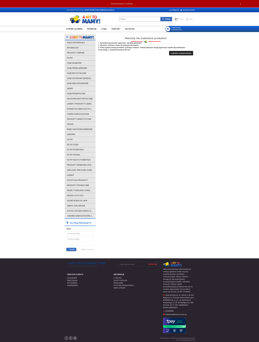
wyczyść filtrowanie (88, 249)
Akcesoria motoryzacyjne (80, 98)
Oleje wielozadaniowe (77, 83)
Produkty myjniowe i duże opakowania (81, 165)
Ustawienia (72, 283)
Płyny (70, 58)
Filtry (70, 139)
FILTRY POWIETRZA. (75, 149)
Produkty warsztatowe (79, 119)
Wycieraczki (73, 47)
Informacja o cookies (168, 338)
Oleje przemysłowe (76, 93)
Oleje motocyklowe (76, 73)
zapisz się (153, 264)
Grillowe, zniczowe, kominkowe (81, 170)
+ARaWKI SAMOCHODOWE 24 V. (81, 216)
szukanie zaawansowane (181, 53)
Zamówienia (72, 285)
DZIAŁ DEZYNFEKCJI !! (76, 42)
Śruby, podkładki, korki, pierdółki (81, 190)
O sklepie (117, 278)
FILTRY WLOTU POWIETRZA (79, 160)
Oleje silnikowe (74, 63)
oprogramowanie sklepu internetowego (185, 339)
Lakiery (70, 175)
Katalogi (129, 29)
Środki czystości (75, 195)
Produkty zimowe (75, 52)
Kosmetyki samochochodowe (81, 109)
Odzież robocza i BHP (77, 200)
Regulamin (118, 283)
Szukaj (166, 19)
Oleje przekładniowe (77, 68)
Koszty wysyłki (120, 280)
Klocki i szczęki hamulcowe (80, 211)
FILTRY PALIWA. (73, 154)
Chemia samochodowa (78, 114)
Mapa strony (119, 288)
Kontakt (116, 29)
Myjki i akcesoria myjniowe (79, 129)
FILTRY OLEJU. (73, 144)
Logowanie (72, 278)
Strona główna (74, 29)
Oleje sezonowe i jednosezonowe (81, 78)
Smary (70, 88)
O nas (104, 29)
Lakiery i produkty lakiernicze (81, 104)
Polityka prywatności (124, 285)
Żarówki (71, 134)
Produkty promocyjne (78, 185)
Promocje (91, 29)
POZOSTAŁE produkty (77, 180)
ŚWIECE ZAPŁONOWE (76, 205)
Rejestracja (72, 280)
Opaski (70, 124)
